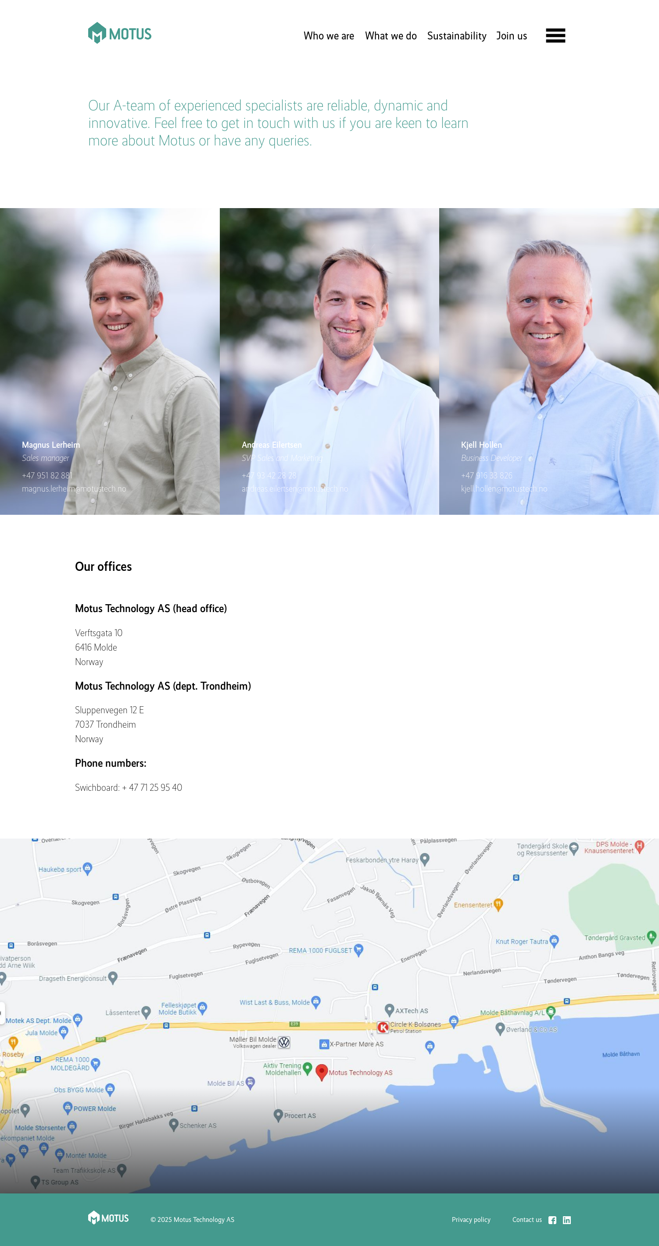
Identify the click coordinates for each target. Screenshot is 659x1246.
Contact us (527, 1220)
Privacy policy (471, 1219)
